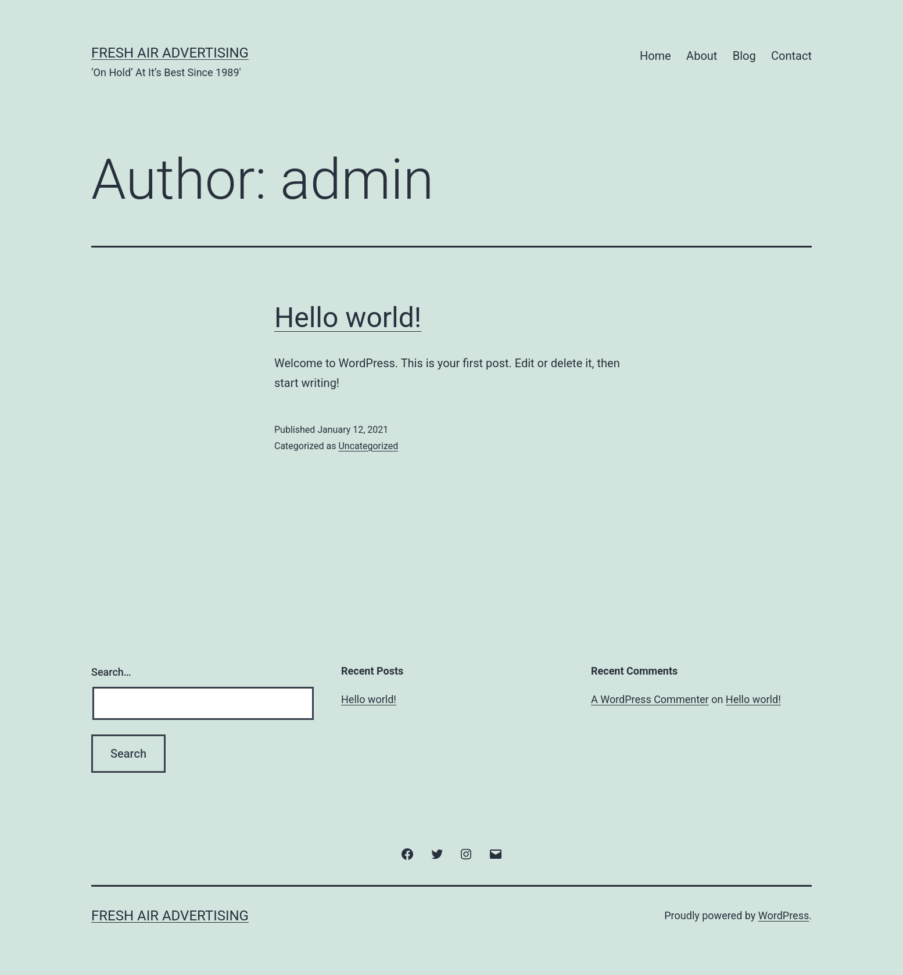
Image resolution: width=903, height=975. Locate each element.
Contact (791, 56)
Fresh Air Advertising (170, 53)
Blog (744, 56)
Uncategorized (368, 445)
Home (655, 56)
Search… (111, 672)
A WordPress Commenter (650, 699)
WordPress (783, 915)
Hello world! (347, 317)
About (701, 56)
